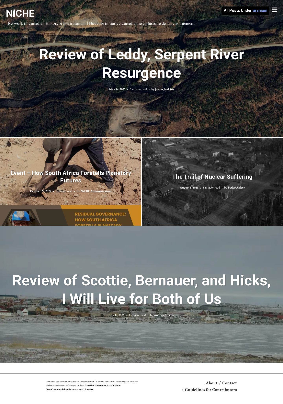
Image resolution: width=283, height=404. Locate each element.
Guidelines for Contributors (211, 390)
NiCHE (20, 13)
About (211, 383)
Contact (229, 383)
